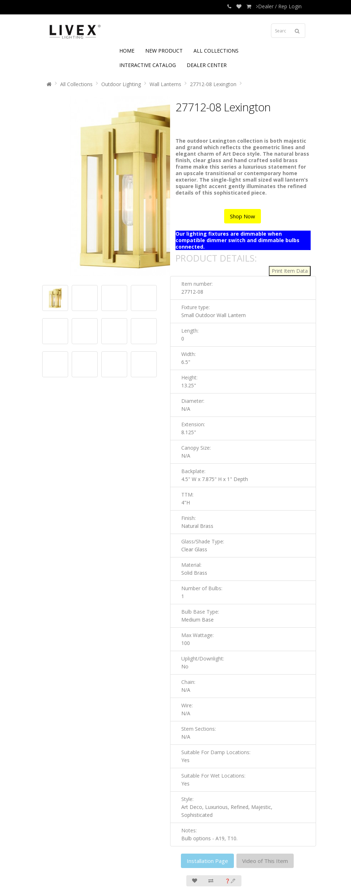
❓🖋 (230, 881)
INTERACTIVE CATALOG (147, 65)
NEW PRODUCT (164, 50)
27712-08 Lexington (213, 84)
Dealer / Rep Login (279, 6)
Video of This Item (265, 860)
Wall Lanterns (165, 84)
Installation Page (207, 860)
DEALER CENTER (207, 65)
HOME (126, 50)
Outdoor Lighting (121, 84)
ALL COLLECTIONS (216, 50)
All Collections (76, 84)
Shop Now (242, 216)
